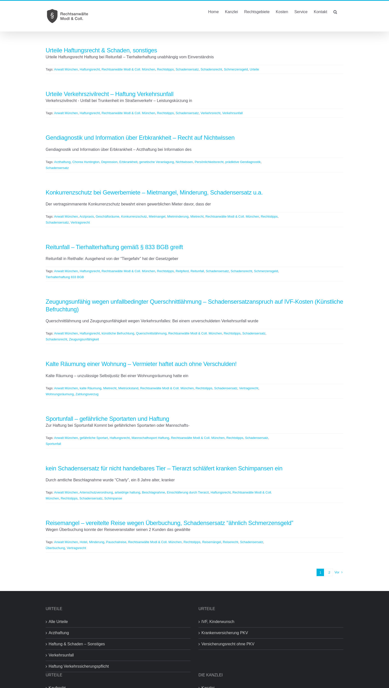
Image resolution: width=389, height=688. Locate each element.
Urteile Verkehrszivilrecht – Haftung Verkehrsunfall (109, 94)
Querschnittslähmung (151, 333)
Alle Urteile (58, 622)
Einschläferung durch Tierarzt (188, 492)
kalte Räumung (90, 388)
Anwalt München (66, 69)
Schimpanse (113, 498)
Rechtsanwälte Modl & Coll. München (128, 69)
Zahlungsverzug (86, 394)
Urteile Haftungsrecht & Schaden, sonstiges (101, 50)
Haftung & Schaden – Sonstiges (77, 644)
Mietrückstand (128, 388)
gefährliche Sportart (94, 438)
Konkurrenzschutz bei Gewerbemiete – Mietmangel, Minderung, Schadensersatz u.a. (154, 192)
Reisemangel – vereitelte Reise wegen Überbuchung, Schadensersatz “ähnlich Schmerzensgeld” (169, 523)
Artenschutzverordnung (96, 492)
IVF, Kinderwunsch (217, 622)
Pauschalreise (116, 542)
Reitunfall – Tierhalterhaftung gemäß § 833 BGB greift (114, 247)
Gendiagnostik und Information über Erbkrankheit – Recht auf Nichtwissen (140, 137)
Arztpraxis (87, 216)
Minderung (96, 542)
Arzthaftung (62, 162)
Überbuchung (55, 548)
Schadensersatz (187, 69)
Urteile (254, 69)
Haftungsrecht (90, 69)
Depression (109, 162)
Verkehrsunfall (232, 113)
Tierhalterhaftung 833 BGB (65, 277)
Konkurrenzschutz (134, 216)
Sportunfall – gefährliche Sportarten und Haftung (107, 418)
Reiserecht (230, 542)
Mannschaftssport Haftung (150, 438)
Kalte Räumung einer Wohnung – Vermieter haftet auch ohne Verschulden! (141, 363)
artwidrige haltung (127, 492)
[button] (335, 11)
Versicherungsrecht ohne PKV (227, 644)
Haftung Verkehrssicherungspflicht (79, 666)
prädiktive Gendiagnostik (242, 162)
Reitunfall (197, 271)
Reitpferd (182, 271)
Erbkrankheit (128, 162)
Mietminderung (178, 216)
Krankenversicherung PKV (224, 633)
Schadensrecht (211, 69)
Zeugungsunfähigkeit (84, 339)
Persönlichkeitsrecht (209, 162)
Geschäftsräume (107, 216)
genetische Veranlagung (156, 162)
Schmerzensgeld (236, 69)
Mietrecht (196, 216)
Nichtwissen (184, 162)
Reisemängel (211, 542)
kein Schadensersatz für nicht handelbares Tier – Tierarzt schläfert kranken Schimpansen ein (164, 468)
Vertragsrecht (80, 222)
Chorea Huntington (85, 162)
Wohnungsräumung (60, 394)
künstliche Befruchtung (118, 333)
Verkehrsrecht (210, 113)
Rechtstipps (165, 69)
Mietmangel (157, 216)
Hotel (83, 542)
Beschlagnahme (153, 492)
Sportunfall (53, 444)
